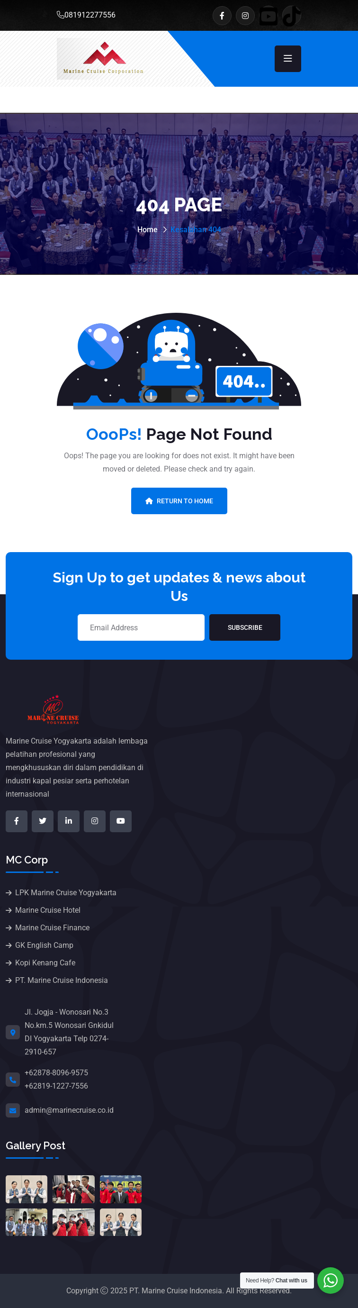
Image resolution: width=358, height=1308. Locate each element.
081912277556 (86, 14)
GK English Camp (44, 945)
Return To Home (179, 501)
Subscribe (245, 627)
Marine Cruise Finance (52, 927)
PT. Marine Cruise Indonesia (61, 980)
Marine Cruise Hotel (48, 910)
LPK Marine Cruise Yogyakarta (65, 892)
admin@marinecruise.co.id (69, 1110)
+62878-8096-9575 (56, 1072)
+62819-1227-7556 (56, 1085)
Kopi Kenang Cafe (45, 962)
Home (147, 229)
